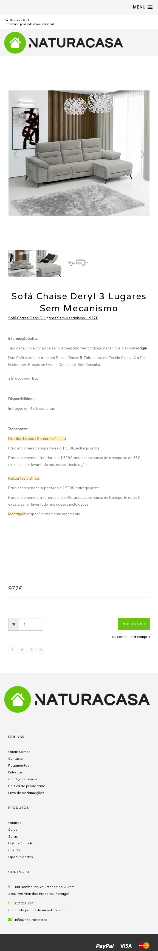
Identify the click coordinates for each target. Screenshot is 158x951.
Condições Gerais (22, 779)
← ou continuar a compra (129, 636)
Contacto (15, 758)
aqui (143, 348)
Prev (15, 154)
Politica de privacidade (26, 786)
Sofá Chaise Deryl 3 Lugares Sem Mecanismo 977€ (53, 318)
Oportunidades (20, 857)
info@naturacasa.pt (31, 920)
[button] (142, 7)
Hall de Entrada (20, 843)
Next (142, 154)
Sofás (13, 836)
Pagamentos (18, 765)
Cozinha (14, 850)
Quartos (14, 823)
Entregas (15, 772)
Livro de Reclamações (26, 793)
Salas (13, 829)
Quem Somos (19, 752)
